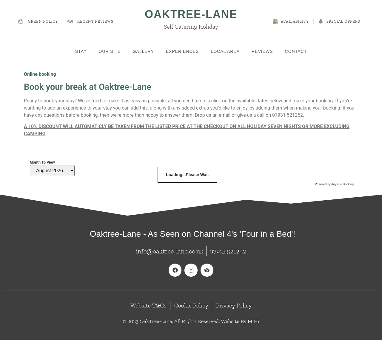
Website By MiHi (240, 321)
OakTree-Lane (191, 14)
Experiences (182, 51)
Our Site (109, 51)
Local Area (225, 51)
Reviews (262, 51)
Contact (296, 51)
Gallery (143, 51)
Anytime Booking (342, 184)
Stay (81, 51)
